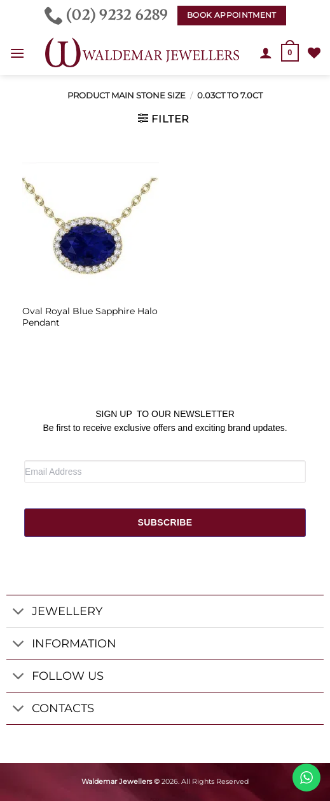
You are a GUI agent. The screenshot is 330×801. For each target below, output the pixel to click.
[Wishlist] (314, 53)
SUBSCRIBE (164, 522)
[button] (17, 53)
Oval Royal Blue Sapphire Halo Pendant (90, 317)
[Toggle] (18, 612)
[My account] (265, 53)
